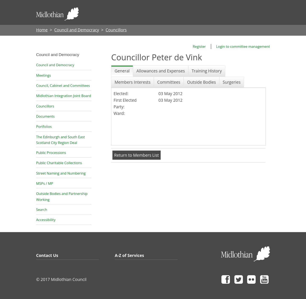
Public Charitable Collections (59, 163)
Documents (45, 116)
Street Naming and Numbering (61, 173)
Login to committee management (243, 46)
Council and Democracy (76, 30)
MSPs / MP (44, 183)
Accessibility (45, 219)
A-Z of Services (129, 255)
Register (199, 46)
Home (42, 30)
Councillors (45, 106)
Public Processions (51, 152)
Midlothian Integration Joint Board (63, 95)
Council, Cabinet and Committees (63, 85)
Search (41, 209)
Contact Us (47, 255)
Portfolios (44, 126)
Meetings (43, 75)
